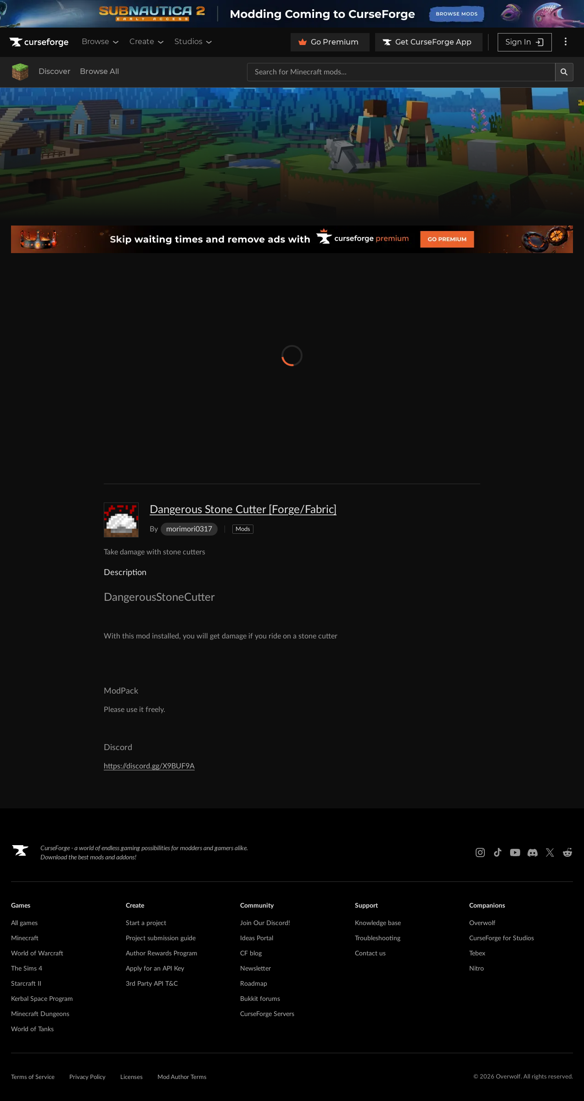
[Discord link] (532, 852)
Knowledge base (378, 923)
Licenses (131, 1077)
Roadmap (253, 984)
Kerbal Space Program (42, 999)
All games (24, 923)
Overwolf (482, 923)
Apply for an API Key (155, 968)
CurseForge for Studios (501, 938)
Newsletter (255, 968)
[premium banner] (292, 239)
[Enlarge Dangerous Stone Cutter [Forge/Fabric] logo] (121, 520)
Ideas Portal (256, 938)
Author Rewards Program (161, 953)
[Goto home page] (40, 42)
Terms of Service (33, 1077)
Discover (55, 71)
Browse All (99, 71)
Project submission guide (161, 938)
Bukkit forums (260, 999)
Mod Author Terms (182, 1077)
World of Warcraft (37, 953)
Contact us (370, 953)
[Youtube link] (515, 852)
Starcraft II (26, 984)
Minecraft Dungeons (40, 1014)
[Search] (564, 72)
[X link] (550, 852)
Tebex (477, 953)
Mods (243, 529)
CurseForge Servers (267, 1014)
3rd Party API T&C (152, 984)
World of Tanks (32, 1029)
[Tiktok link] (497, 852)
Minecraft (25, 938)
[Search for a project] (401, 72)
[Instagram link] (480, 852)
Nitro (476, 968)
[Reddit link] (567, 852)
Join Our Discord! (265, 923)
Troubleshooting (377, 938)
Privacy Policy (87, 1077)
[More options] (565, 42)
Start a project (146, 923)
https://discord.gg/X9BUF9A (149, 766)
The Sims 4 (26, 968)
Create (147, 41)
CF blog (251, 953)
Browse (101, 41)
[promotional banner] (292, 14)
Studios (193, 41)
